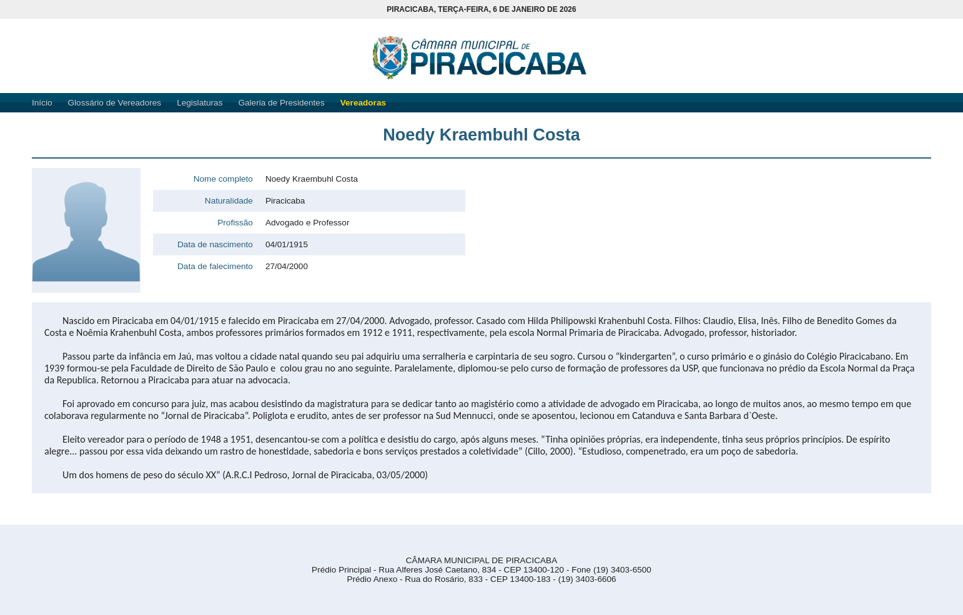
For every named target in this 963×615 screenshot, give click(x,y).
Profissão (235, 222)
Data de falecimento (215, 266)
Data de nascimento (215, 244)
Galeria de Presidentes (281, 102)
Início (42, 102)
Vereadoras (363, 102)
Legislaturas (199, 102)
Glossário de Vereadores (115, 102)
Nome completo (223, 179)
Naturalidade (229, 200)
